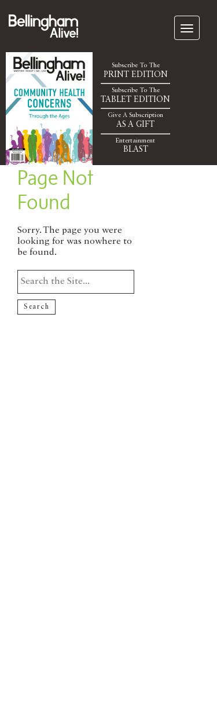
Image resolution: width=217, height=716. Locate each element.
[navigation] (187, 28)
